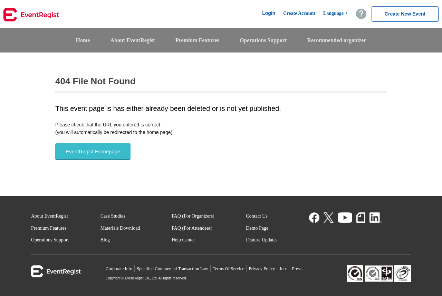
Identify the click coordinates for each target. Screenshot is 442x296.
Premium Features (197, 40)
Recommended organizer (336, 40)
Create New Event (405, 14)
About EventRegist (132, 40)
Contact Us (257, 216)
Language (335, 13)
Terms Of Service (228, 268)
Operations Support (263, 40)
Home (83, 40)
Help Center (183, 239)
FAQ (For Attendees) (192, 228)
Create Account (299, 13)
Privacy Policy (262, 268)
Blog (105, 239)
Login (268, 13)
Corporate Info (119, 268)
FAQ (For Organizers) (193, 216)
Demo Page (257, 228)
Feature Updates (261, 239)
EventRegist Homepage (93, 151)
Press (296, 268)
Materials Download (120, 228)
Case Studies (112, 216)
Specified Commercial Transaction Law (172, 268)
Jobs (283, 268)
